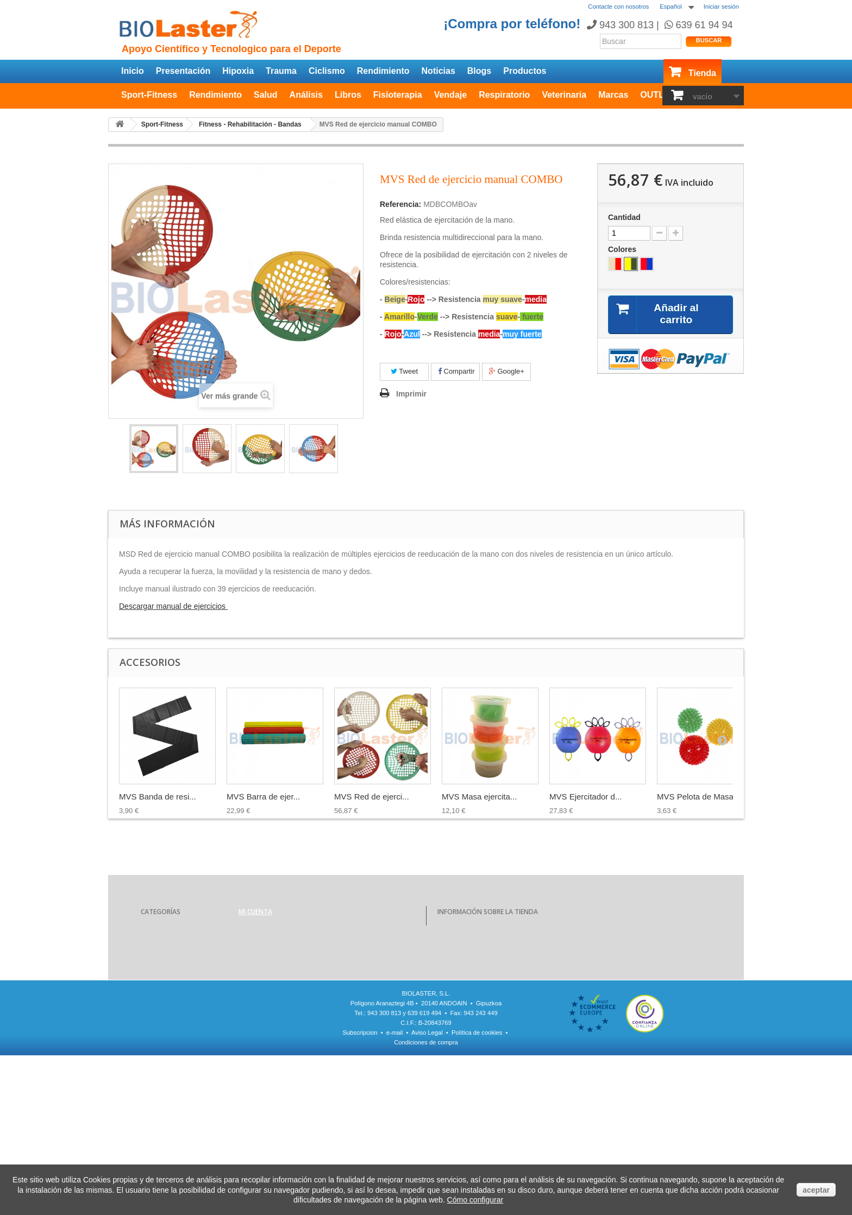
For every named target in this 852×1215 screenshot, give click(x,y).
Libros (348, 94)
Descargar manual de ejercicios (173, 606)
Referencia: (400, 204)
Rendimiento (383, 70)
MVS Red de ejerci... (371, 796)
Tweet (404, 371)
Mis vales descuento (268, 958)
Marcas (613, 94)
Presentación (183, 70)
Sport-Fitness (149, 94)
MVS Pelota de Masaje (698, 796)
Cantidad (624, 217)
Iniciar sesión (721, 6)
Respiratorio (504, 94)
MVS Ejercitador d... (585, 796)
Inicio (132, 70)
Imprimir (411, 393)
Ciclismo (327, 70)
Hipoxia (238, 70)
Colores (623, 249)
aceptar (816, 1190)
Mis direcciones (261, 972)
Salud (266, 94)
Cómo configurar (475, 1199)
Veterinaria (564, 94)
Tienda (702, 73)
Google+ (506, 371)
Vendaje (450, 94)
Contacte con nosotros (618, 6)
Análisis (306, 94)
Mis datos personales (269, 986)
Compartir (456, 371)
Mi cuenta (255, 911)
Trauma (281, 70)
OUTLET (657, 94)
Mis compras (257, 930)
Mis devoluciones (264, 944)
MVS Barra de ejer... (263, 796)
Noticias (438, 70)
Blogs (479, 70)
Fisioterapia (397, 94)
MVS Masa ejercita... (479, 796)
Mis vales (252, 1000)
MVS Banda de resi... (157, 796)
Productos (524, 70)
